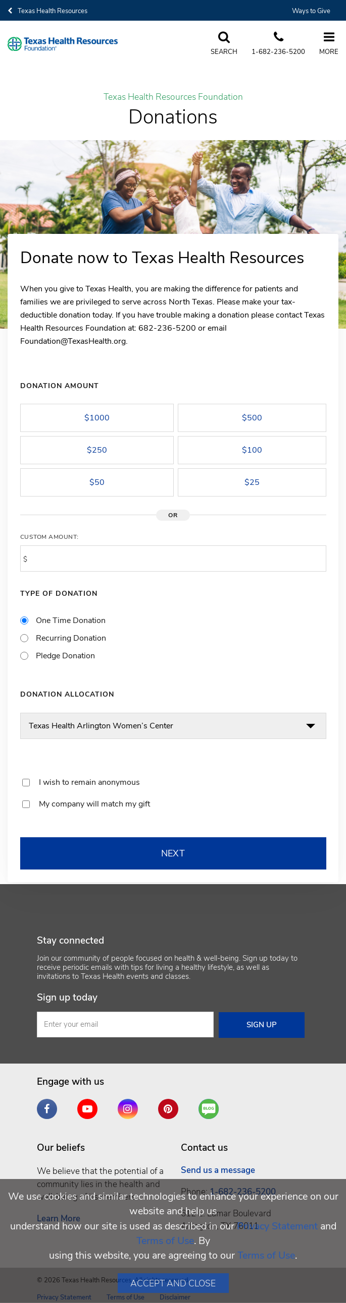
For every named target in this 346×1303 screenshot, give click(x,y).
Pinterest (170, 1105)
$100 (252, 450)
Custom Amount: (49, 537)
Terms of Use (165, 1241)
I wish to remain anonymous (89, 782)
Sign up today (67, 997)
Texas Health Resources (47, 11)
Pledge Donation (65, 655)
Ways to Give (311, 11)
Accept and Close (173, 1283)
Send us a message (218, 1170)
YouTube (89, 1105)
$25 (252, 482)
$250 (97, 450)
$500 (252, 417)
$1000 (97, 417)
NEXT (173, 853)
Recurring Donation (71, 638)
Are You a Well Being (211, 1109)
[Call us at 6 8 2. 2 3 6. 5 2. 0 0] (275, 44)
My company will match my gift (94, 804)
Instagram (130, 1105)
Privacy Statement (277, 1226)
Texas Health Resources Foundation (173, 97)
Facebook (49, 1105)
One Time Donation (71, 620)
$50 (97, 482)
